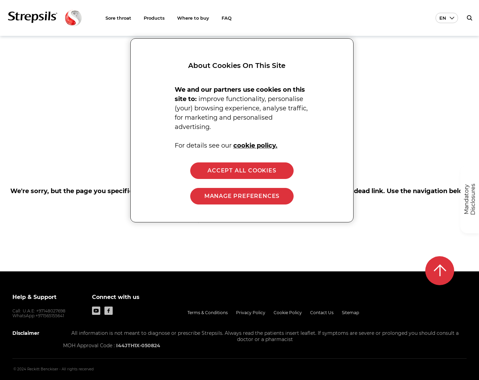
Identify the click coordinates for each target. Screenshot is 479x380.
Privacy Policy (250, 312)
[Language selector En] (447, 18)
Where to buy (193, 18)
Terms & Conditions (207, 312)
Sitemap (350, 312)
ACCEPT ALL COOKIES (241, 170)
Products (154, 18)
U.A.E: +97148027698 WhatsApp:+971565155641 (38, 313)
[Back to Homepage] (45, 18)
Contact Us (322, 312)
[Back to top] (439, 270)
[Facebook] (108, 311)
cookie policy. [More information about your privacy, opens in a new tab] (255, 145)
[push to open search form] (469, 18)
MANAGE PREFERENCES (241, 196)
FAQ (227, 18)
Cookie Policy (288, 312)
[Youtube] (96, 311)
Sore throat (118, 18)
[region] (242, 130)
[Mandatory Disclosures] (469, 199)
